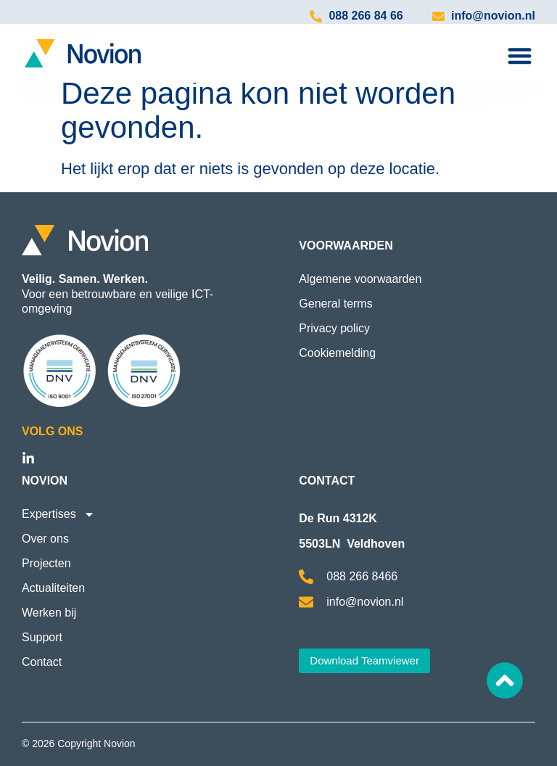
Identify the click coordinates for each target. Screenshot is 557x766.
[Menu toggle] (519, 55)
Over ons (45, 538)
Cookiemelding (337, 353)
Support (42, 637)
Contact (42, 662)
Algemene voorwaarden (360, 279)
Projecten (46, 563)
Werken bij (49, 612)
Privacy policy (334, 328)
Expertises (58, 514)
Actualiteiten (53, 588)
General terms (335, 303)
